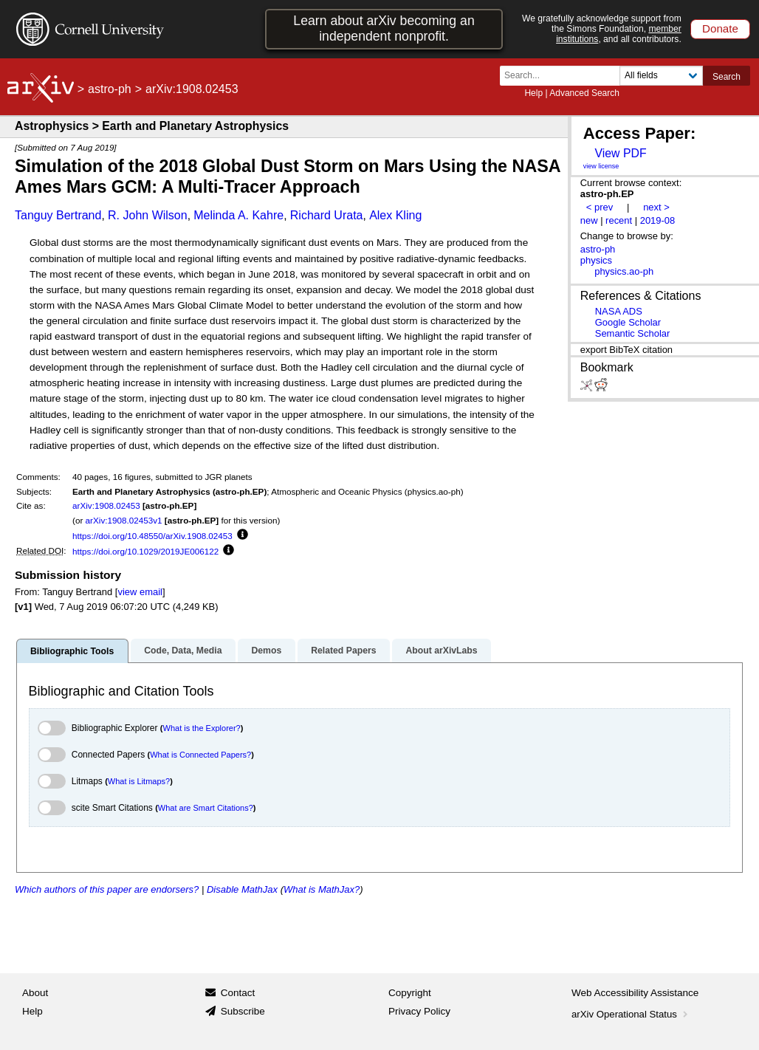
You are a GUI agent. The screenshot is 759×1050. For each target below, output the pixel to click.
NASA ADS (618, 311)
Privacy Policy (419, 1011)
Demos (266, 650)
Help (533, 93)
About (35, 992)
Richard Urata (326, 215)
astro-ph (109, 89)
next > (656, 207)
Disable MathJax (242, 889)
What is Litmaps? (139, 781)
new (589, 220)
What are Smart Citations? (205, 807)
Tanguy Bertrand (58, 215)
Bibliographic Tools (72, 651)
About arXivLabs (441, 650)
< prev (599, 207)
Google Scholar (628, 322)
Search (726, 77)
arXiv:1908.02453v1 (124, 520)
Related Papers (343, 650)
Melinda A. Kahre (238, 215)
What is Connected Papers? (200, 754)
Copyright (409, 992)
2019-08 (658, 220)
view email (139, 591)
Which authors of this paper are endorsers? (107, 889)
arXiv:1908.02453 (106, 505)
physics (596, 260)
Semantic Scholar (632, 333)
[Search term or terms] (564, 76)
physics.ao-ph (623, 271)
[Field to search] (661, 76)
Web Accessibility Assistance (634, 992)
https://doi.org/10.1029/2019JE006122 (145, 551)
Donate (720, 28)
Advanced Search (584, 93)
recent (618, 220)
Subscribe (243, 1011)
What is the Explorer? (202, 728)
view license (601, 166)
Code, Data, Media (182, 650)
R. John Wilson (148, 215)
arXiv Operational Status (630, 1014)
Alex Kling (395, 215)
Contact (238, 992)
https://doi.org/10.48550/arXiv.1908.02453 (152, 536)
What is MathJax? (322, 889)
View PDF (620, 153)
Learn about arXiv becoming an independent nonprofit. (383, 28)
